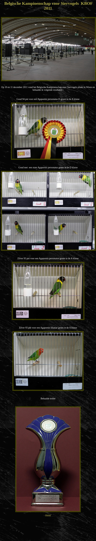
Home (48, 515)
